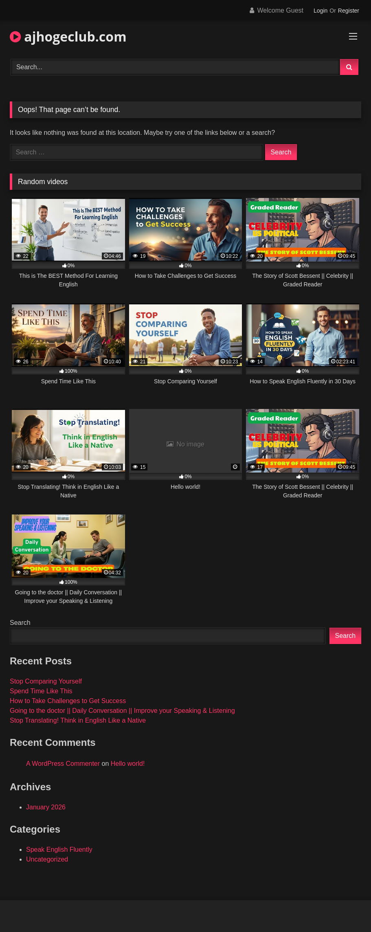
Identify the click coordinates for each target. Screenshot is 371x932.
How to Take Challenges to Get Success (68, 700)
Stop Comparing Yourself (46, 681)
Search (20, 622)
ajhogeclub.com (68, 36)
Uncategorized (47, 859)
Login (320, 10)
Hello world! (128, 763)
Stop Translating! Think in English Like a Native (78, 720)
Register (348, 10)
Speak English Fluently (59, 849)
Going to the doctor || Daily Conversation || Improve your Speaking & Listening (122, 710)
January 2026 (46, 807)
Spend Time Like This (41, 691)
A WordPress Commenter (63, 763)
